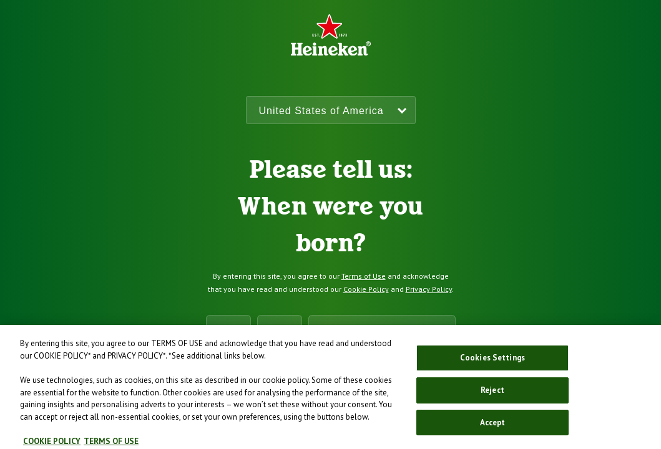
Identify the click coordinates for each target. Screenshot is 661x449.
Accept (493, 425)
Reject (492, 393)
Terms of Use (363, 276)
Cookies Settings (492, 361)
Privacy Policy (429, 289)
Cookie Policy (366, 289)
